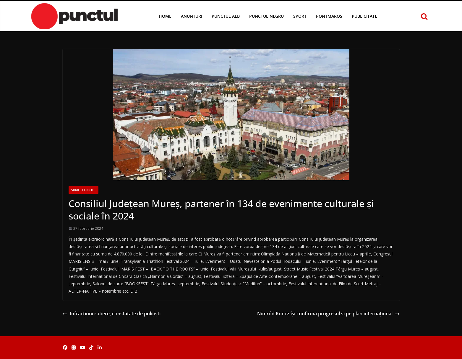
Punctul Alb (226, 16)
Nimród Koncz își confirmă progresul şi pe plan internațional (328, 313)
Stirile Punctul (83, 190)
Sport (300, 16)
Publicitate (364, 16)
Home (165, 16)
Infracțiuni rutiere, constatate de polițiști (112, 313)
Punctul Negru (266, 16)
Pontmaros (329, 16)
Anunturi (191, 16)
